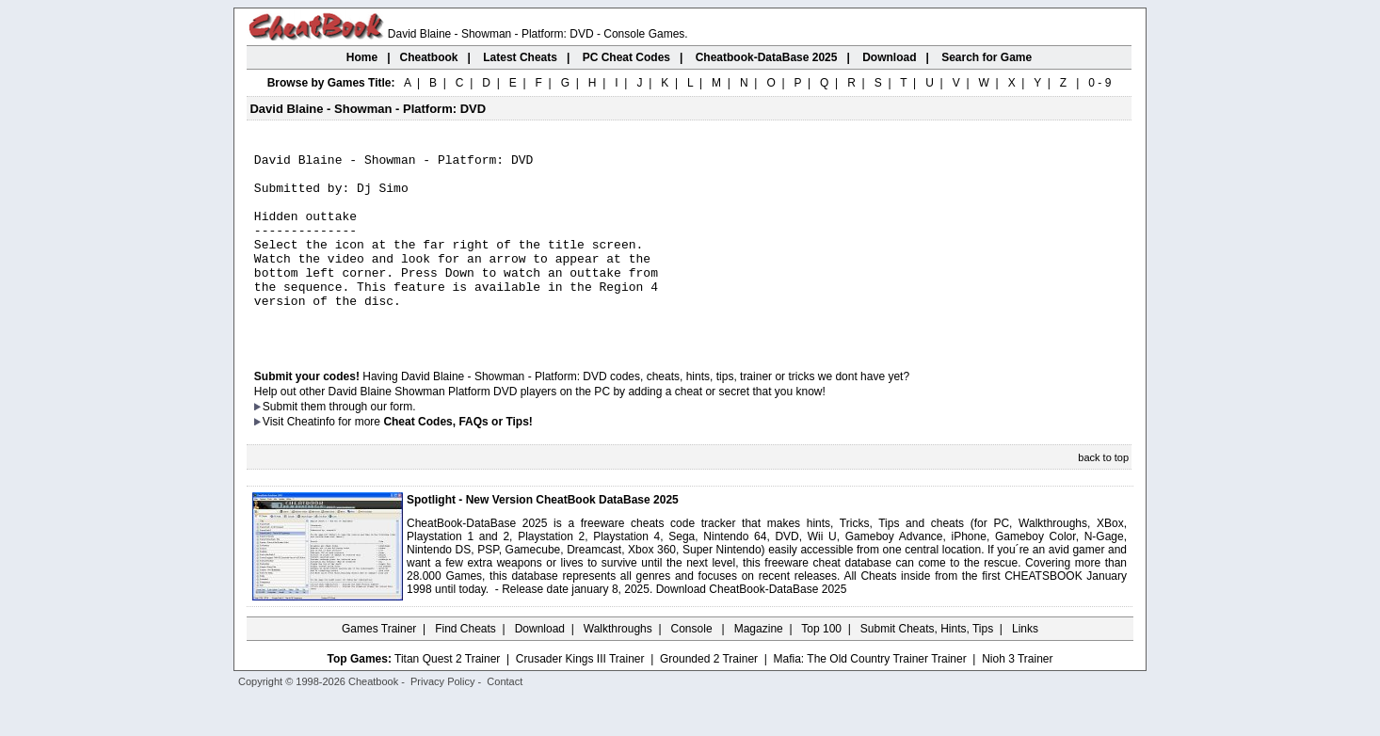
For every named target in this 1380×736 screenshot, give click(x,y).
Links (1025, 665)
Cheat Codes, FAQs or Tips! (457, 458)
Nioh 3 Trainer (1017, 695)
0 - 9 (1099, 82)
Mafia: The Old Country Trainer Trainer (870, 695)
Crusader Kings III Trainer (580, 695)
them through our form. (358, 443)
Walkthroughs (618, 665)
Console (693, 665)
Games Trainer (379, 665)
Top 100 (821, 665)
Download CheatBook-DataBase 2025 (751, 625)
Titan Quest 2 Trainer (447, 695)
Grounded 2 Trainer (709, 695)
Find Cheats (465, 665)
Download (540, 665)
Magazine (758, 665)
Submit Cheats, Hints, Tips (926, 665)
